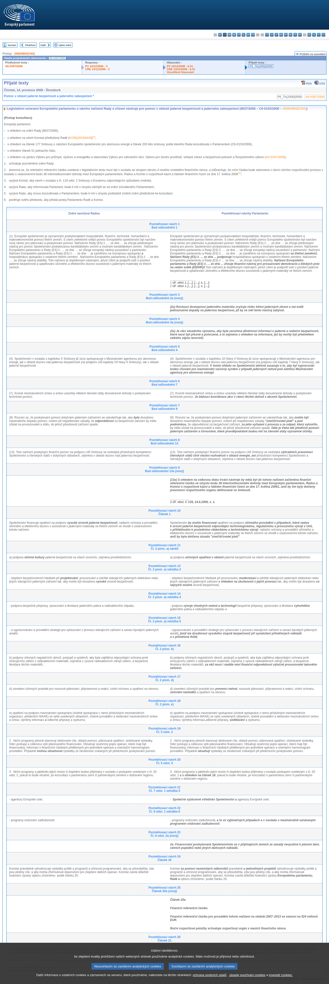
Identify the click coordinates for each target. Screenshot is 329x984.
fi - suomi (319, 35)
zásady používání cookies (247, 981)
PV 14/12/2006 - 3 (96, 66)
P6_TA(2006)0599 (261, 66)
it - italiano (267, 35)
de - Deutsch (234, 35)
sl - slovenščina (314, 35)
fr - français (253, 35)
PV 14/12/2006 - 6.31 (180, 66)
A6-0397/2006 (14, 66)
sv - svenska (323, 35)
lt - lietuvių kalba (276, 35)
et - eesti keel (239, 35)
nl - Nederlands (290, 35)
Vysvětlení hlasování (180, 72)
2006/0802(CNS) (24, 53)
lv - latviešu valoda (272, 35)
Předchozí (30, 45)
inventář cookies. (281, 981)
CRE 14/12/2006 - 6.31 (181, 69)
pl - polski (295, 35)
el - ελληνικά (243, 35)
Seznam (12, 45)
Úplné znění (65, 45)
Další (43, 45)
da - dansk (229, 35)
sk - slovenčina (309, 35)
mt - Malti (286, 35)
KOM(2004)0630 (80, 138)
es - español (220, 35)
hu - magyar (281, 35)
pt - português (300, 35)
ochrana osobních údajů (210, 981)
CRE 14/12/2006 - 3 (97, 69)
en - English (248, 35)
